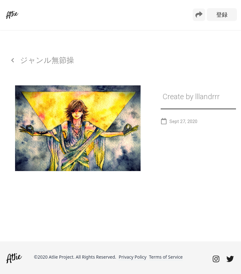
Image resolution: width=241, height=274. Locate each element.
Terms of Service (166, 257)
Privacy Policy (132, 257)
